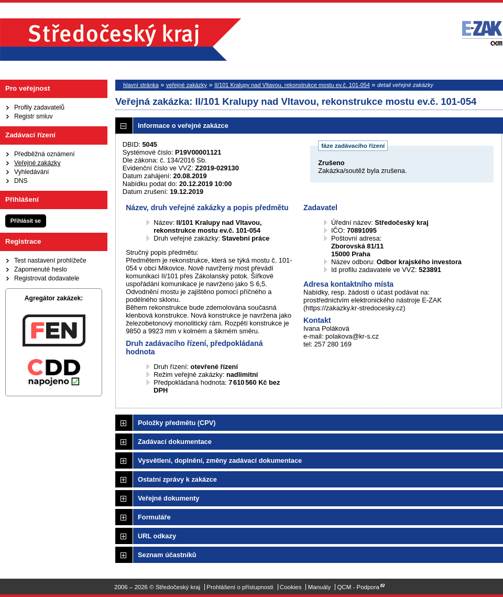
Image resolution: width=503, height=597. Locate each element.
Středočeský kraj (120, 39)
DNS (21, 180)
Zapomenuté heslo (40, 269)
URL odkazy (157, 536)
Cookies (291, 587)
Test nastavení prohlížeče (50, 260)
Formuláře (154, 517)
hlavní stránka (141, 85)
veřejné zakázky (186, 85)
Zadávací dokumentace (175, 442)
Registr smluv (33, 116)
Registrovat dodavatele (46, 278)
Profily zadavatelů (39, 107)
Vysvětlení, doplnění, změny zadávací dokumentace (220, 460)
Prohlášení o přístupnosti (239, 587)
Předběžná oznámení (44, 154)
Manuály (319, 587)
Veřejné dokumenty (168, 498)
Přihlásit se (25, 221)
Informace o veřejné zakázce (183, 125)
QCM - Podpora (358, 587)
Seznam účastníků (167, 555)
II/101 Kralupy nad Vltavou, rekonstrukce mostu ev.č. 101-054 (292, 85)
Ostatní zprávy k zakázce (177, 479)
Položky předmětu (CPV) (177, 423)
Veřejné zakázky (37, 163)
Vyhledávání (31, 172)
